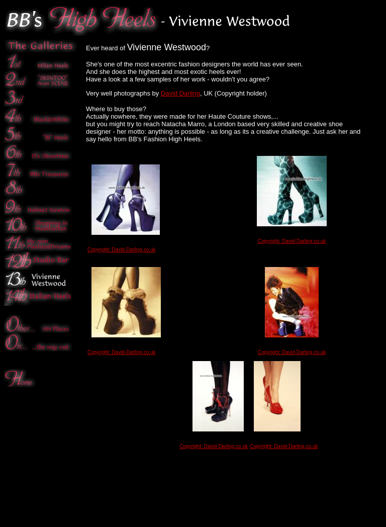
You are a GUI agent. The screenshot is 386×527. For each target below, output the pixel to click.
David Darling (180, 93)
